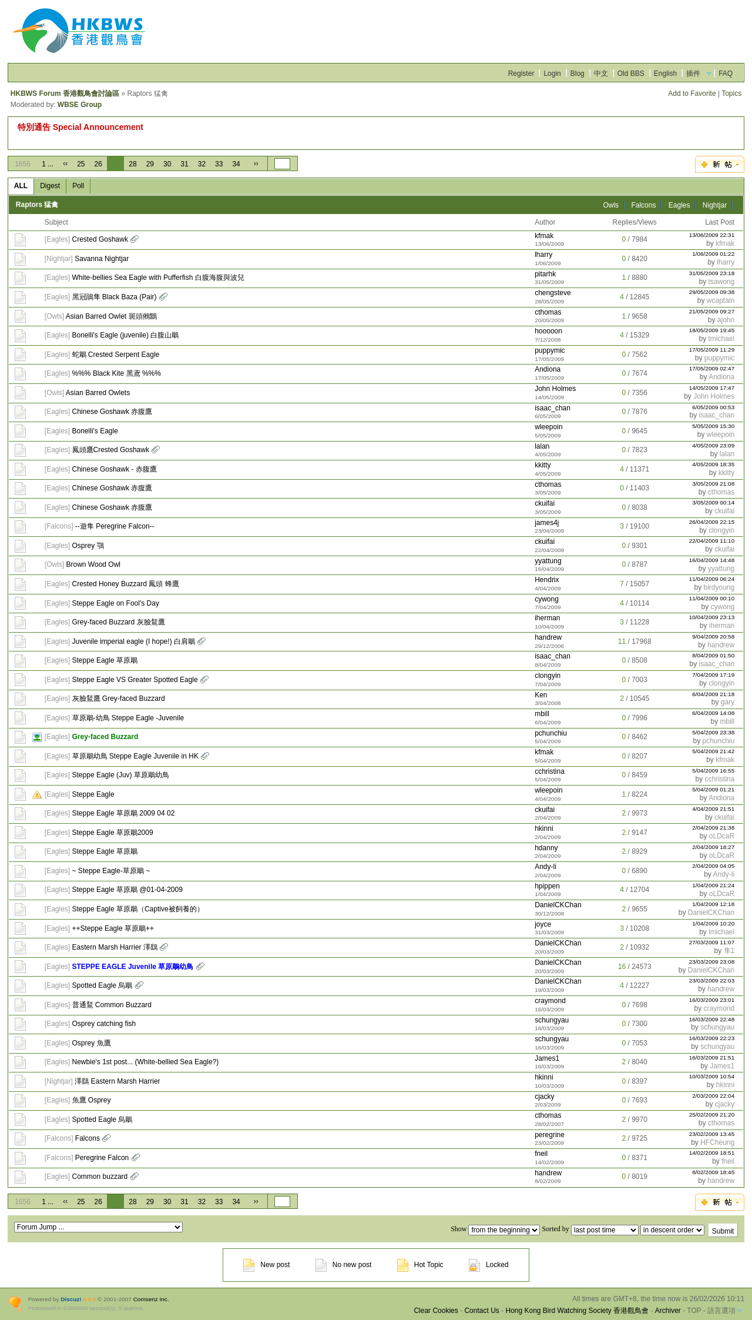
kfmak (544, 236)
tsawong (721, 282)
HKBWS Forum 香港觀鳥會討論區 (65, 93)
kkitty (542, 465)
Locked (489, 1265)
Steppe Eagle (93, 794)
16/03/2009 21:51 (712, 1057)
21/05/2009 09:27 (712, 311)
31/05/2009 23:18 (712, 273)
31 (184, 164)
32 (202, 164)
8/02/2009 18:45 (713, 1172)
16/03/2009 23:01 (712, 1000)
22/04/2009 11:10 (712, 540)
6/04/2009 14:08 (713, 713)
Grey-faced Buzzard (105, 737)
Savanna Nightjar (102, 259)
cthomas (548, 312)
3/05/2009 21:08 (713, 483)
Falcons (643, 205)
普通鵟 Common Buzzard (112, 1005)
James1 (547, 1058)
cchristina (550, 771)
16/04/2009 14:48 (712, 560)
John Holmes (555, 389)
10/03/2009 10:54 (712, 1076)
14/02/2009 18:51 (712, 1152)
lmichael (721, 932)
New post (266, 1265)
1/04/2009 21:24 (713, 885)
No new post (343, 1265)
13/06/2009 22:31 (712, 235)
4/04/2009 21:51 (713, 809)
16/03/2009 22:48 (712, 1019)
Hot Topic (420, 1265)
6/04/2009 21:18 (713, 694)
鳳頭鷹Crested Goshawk (110, 450)
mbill (542, 714)
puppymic (550, 350)
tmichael (722, 339)
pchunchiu (551, 733)
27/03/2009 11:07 (712, 942)
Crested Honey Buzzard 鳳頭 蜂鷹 (125, 584)
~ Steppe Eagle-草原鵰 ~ (111, 871)
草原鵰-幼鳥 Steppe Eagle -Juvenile (128, 718)
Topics (731, 93)
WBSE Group (80, 105)
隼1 (729, 951)
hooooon (548, 331)
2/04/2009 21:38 (713, 827)
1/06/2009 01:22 (713, 253)
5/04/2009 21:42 (713, 751)
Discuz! (71, 1299)
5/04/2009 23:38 (713, 732)
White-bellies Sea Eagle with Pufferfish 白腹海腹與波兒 (158, 277)
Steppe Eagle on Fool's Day (115, 603)
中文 (601, 73)
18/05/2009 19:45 (712, 330)
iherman (547, 618)
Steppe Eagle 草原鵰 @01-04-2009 (127, 889)
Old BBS (630, 73)
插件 (693, 73)
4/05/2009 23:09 (713, 445)
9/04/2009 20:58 (713, 636)
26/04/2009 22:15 (712, 522)
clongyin (721, 530)
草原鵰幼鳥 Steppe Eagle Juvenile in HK (135, 756)
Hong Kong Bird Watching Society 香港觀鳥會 (577, 1310)
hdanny (546, 848)
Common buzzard (100, 1176)
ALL (21, 186)
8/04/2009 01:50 (713, 655)
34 (236, 164)
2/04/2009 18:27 (713, 847)
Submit (723, 1231)
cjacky (544, 1096)
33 (219, 164)
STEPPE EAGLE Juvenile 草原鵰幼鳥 (133, 967)
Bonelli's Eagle (95, 431)
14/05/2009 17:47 (712, 388)
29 (150, 164)
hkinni (544, 828)
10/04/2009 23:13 (712, 617)
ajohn (725, 320)
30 (167, 164)
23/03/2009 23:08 (712, 961)
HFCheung (717, 1142)
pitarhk (545, 274)
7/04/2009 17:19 (713, 674)
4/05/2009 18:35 (713, 464)
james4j (547, 523)
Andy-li (545, 867)
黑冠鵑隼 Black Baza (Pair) (114, 297)
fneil (541, 1153)
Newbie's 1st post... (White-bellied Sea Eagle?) (145, 1062)
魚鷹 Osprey (91, 1100)
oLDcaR (721, 836)
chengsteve (552, 293)
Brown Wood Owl (93, 564)
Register (521, 73)
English (665, 73)
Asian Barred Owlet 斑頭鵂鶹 (111, 316)
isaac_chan (552, 408)
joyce (543, 924)
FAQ (726, 73)
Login (551, 73)
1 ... (47, 164)
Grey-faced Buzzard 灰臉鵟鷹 (118, 622)
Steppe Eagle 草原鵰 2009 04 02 (123, 813)
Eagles (679, 205)
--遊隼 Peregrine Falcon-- (115, 526)
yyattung (548, 561)
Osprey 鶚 (88, 546)
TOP (694, 1310)
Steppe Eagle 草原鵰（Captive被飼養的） (138, 909)
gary (727, 702)
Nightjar (715, 205)
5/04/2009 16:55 (713, 770)
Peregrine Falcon (102, 1158)
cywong (547, 599)
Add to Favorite (692, 93)
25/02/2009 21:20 (712, 1114)
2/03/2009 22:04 (713, 1095)
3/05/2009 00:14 (713, 502)
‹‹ (65, 163)
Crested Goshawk (100, 239)
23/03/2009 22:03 (712, 980)
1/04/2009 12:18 (713, 904)
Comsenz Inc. (151, 1299)
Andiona (547, 369)
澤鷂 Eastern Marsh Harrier (117, 1081)
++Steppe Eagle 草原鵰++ (113, 928)
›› (256, 163)
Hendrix (547, 580)
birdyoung (718, 587)
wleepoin (548, 427)
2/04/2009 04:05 (713, 866)
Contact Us (481, 1310)
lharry (543, 254)
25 (81, 164)
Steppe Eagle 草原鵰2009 (112, 832)
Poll (78, 186)
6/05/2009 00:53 (713, 407)
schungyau (552, 1020)
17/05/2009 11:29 (712, 349)
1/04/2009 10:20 (713, 923)
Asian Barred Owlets (98, 393)
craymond (550, 1001)
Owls (611, 205)
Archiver (668, 1310)
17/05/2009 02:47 (712, 368)
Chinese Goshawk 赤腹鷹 (112, 411)
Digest (50, 186)
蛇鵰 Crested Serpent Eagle (116, 354)
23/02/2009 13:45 (712, 1134)
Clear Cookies (436, 1310)
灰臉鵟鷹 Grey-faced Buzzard (118, 698)
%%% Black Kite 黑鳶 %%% (116, 373)
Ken (541, 695)
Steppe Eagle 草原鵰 (104, 660)
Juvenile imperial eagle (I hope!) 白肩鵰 (133, 641)
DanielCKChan (558, 905)
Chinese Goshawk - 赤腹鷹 (114, 469)
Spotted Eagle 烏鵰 (102, 985)
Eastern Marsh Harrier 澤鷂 (114, 947)
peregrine (550, 1135)
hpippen (547, 886)
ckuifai (545, 503)
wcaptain (720, 300)
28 (132, 164)
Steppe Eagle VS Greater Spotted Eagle (135, 680)
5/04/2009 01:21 (713, 789)
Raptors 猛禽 (37, 204)
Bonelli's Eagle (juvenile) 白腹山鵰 (125, 335)
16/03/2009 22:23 (712, 1038)
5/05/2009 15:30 (713, 426)
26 (98, 164)
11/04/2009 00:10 (712, 598)
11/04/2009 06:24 (712, 579)
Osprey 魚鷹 (91, 1043)
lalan (542, 446)
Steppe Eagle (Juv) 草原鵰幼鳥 (120, 775)
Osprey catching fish (104, 1024)
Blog (577, 73)
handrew (548, 637)
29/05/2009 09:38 (712, 292)
